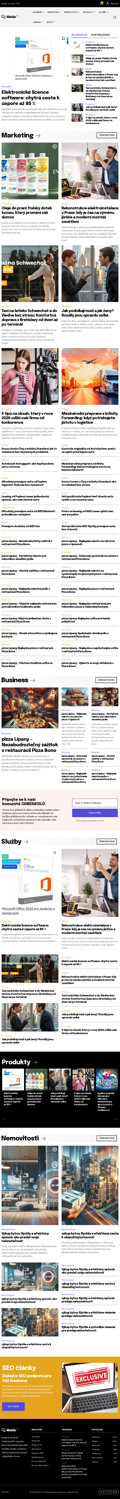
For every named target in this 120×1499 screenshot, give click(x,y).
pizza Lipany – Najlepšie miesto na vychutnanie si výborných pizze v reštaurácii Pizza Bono (89, 574)
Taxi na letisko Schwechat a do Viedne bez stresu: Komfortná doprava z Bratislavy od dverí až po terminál (101, 94)
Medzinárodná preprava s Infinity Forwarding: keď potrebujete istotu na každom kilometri (86, 467)
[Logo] (10, 17)
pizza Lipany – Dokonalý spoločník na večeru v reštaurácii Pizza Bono (74, 759)
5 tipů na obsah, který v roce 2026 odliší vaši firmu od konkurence (101, 121)
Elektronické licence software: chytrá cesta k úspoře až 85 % (30, 98)
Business (6, 537)
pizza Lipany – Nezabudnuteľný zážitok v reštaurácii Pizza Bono (30, 745)
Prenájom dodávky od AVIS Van (21, 526)
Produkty (7, 86)
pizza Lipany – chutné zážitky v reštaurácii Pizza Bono (103, 759)
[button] (114, 17)
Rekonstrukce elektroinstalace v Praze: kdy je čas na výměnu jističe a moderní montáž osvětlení (88, 929)
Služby (89, 69)
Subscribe (95, 813)
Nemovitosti (8, 1229)
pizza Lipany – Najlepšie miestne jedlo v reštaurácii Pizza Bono (104, 777)
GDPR (101, 820)
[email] (95, 803)
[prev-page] (4, 1119)
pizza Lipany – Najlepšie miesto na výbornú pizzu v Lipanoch (74, 717)
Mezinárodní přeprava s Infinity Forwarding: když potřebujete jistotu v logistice (90, 418)
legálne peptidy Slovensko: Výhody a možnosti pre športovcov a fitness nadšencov (106, 1101)
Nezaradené (8, 507)
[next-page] (116, 1119)
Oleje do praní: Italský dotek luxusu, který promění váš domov (101, 61)
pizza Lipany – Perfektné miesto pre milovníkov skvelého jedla (105, 717)
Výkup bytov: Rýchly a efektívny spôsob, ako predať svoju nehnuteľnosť (25, 1237)
